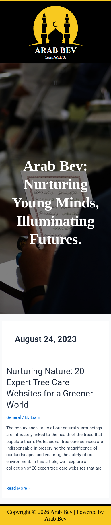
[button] (55, 82)
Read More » (18, 488)
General (13, 417)
